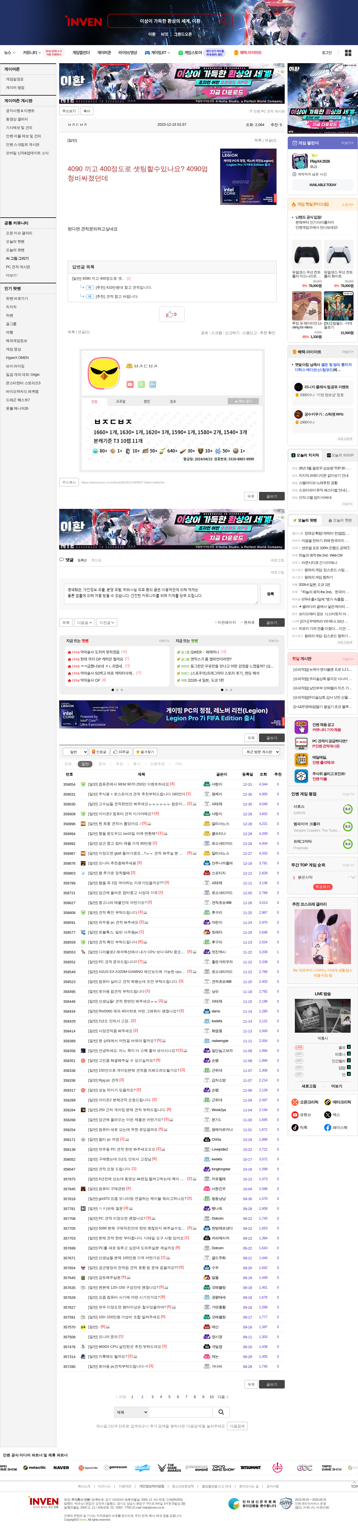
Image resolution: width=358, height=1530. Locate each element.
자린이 (217, 922)
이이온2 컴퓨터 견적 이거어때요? (120, 814)
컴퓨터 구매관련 (106, 1189)
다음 (221, 1397)
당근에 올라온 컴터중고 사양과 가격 (123, 893)
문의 (102, 764)
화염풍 (217, 1031)
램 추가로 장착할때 (109, 873)
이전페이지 (227, 622)
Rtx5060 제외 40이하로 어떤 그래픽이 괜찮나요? (133, 1011)
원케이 (217, 794)
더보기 (153, 384)
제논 (215, 1356)
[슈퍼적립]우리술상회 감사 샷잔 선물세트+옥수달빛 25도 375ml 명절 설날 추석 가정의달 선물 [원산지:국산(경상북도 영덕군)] (323, 697)
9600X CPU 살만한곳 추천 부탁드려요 (124, 1346)
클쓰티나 (219, 833)
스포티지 (219, 873)
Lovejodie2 (220, 1149)
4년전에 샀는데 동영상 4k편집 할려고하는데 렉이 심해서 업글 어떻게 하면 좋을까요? (163, 1179)
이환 (152, 34)
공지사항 (272, 1486)
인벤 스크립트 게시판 (22, 144)
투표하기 (322, 887)
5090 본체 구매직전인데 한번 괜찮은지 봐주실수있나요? (139, 1228)
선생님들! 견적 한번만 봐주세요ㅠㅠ (123, 1001)
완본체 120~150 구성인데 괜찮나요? (123, 1287)
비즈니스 (104, 1486)
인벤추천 (157, 764)
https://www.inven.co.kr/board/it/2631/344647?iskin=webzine (122, 482)
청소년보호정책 (183, 1486)
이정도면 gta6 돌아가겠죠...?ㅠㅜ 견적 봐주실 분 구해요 (139, 853)
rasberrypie (220, 1041)
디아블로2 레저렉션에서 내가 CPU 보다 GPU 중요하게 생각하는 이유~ (151, 952)
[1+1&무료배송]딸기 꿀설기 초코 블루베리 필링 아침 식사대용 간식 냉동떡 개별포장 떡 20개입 (323, 707)
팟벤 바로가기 (17, 298)
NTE (164, 34)
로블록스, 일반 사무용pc (113, 932)
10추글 (124, 752)
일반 (85, 764)
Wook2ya (219, 1110)
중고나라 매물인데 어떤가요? (117, 902)
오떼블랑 (219, 1287)
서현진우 (219, 1189)
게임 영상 (13, 349)
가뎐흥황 (219, 1307)
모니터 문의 (103, 1337)
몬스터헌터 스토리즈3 (23, 383)
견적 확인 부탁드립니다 (112, 912)
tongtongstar (221, 1169)
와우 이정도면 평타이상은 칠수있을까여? (127, 1307)
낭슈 (215, 991)
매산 (215, 1327)
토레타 (217, 932)
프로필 (120, 402)
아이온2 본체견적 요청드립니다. (119, 1100)
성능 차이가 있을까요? (112, 1090)
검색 (221, 1412)
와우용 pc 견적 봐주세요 (113, 922)
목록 (258, 140)
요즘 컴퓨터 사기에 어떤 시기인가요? (124, 1297)
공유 (204, 333)
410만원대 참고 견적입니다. (124, 287)
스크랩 (216, 333)
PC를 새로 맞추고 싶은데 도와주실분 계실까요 (131, 1248)
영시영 (217, 1337)
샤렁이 (217, 784)
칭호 (173, 402)
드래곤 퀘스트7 (18, 400)
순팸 (215, 1060)
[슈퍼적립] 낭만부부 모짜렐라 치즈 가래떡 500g (323, 688)
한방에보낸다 (222, 1228)
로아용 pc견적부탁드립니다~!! (118, 1366)
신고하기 (232, 333)
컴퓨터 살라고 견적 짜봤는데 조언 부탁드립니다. (133, 981)
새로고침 (277, 560)
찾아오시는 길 (248, 1486)
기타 (178, 764)
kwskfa (217, 1021)
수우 (215, 1268)
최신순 (96, 560)
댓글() (271, 140)
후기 (136, 764)
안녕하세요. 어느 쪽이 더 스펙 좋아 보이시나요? (132, 1050)
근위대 (217, 1070)
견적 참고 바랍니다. (117, 296)
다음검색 (237, 1426)
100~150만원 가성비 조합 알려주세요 (124, 1317)
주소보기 (69, 111)
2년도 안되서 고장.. (109, 1021)
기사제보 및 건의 (19, 127)
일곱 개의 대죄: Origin (22, 374)
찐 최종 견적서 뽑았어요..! (115, 824)
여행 (9, 332)
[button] (113, 690)
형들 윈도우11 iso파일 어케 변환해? (123, 833)
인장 (94, 402)
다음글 (82, 623)
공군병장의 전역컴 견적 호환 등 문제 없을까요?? (133, 1268)
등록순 (82, 560)
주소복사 (69, 482)
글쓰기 (271, 738)
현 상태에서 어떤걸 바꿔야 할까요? (122, 1041)
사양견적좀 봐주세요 (110, 1031)
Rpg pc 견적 (103, 1080)
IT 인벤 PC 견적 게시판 (267, 111)
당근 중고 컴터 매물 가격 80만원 (120, 843)
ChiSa (216, 1139)
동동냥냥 (219, 1198)
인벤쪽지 (130, 384)
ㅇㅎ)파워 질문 (105, 1208)
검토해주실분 (104, 1277)
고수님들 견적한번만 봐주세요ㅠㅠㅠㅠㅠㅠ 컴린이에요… (140, 804)
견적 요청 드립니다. (109, 1169)
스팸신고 (249, 333)
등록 (270, 594)
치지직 (11, 307)
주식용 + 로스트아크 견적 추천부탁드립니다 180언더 (136, 794)
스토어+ (347, 205)
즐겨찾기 (147, 752)
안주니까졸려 (222, 863)
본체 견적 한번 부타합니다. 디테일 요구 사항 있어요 (136, 1238)
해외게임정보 (16, 341)
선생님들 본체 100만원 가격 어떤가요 (124, 1258)
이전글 (105, 623)
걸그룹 (11, 324)
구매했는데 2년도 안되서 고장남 (119, 1159)
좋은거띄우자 (222, 962)
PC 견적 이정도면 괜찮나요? (116, 1218)
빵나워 (217, 1208)
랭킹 (147, 402)
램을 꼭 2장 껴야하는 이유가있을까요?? (126, 883)
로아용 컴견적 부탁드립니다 (116, 991)
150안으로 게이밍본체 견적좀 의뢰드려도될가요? (134, 1070)
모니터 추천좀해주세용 (112, 863)
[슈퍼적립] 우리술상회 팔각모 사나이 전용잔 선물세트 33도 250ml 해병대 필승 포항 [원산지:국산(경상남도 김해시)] (323, 679)
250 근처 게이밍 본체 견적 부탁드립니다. (127, 1110)
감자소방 (219, 1080)
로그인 (327, 52)
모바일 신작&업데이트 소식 (27, 153)
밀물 (215, 1277)
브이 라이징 (15, 366)
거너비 (217, 1366)
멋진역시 (219, 952)
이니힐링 (141, 384)
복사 (86, 111)
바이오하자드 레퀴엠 (22, 391)
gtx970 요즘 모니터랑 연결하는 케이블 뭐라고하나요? (137, 1198)
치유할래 (219, 1179)
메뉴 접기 (243, 401)
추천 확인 (268, 333)
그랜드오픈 (183, 34)
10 (212, 1397)
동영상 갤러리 (17, 119)
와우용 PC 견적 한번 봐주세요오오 (121, 1149)
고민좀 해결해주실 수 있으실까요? (121, 1060)
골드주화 (219, 1258)
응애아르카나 (222, 1129)
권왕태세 (219, 1297)
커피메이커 (220, 1238)
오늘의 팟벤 (15, 250)
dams (216, 1011)
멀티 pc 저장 (103, 1139)
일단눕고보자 (222, 1050)
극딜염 (217, 1346)
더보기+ (164, 641)
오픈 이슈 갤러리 (19, 233)
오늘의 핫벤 (15, 241)
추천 (119, 764)
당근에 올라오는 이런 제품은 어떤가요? (125, 1120)
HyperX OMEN (17, 357)
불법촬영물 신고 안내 (216, 1486)
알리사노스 (220, 824)
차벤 (9, 315)
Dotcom (218, 1218)
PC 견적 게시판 (18, 267)
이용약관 (125, 1486)
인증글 (101, 752)
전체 (68, 764)
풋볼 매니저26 (17, 408)
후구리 (217, 912)
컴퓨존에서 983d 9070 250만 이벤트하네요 (128, 784)
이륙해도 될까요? (107, 1356)
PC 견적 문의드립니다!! (112, 962)
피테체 (217, 804)
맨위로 (249, 622)
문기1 (216, 1120)
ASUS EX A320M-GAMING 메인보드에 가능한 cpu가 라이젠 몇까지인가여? (155, 972)
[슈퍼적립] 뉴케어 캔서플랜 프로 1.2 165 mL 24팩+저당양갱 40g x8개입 (323, 669)
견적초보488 (221, 902)
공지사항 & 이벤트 (20, 110)
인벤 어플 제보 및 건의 (23, 136)
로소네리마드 (222, 843)
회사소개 (84, 1486)
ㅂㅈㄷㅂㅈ (74, 124)
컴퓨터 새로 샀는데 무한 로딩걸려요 (123, 1129)
